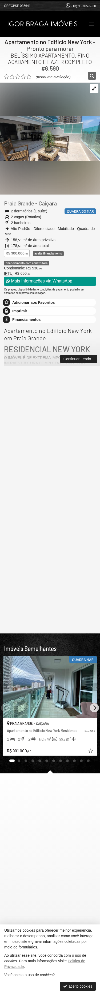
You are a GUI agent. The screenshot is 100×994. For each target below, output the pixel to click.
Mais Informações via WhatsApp (39, 281)
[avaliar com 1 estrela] (6, 76)
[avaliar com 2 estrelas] (12, 76)
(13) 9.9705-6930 (83, 6)
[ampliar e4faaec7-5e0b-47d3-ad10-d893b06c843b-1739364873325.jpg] (50, 121)
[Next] (94, 707)
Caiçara (48, 203)
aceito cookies (77, 986)
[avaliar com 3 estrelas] (17, 76)
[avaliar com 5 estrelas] (28, 76)
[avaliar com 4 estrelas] (23, 76)
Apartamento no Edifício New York (48, 41)
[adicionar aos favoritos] (91, 751)
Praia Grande (19, 203)
